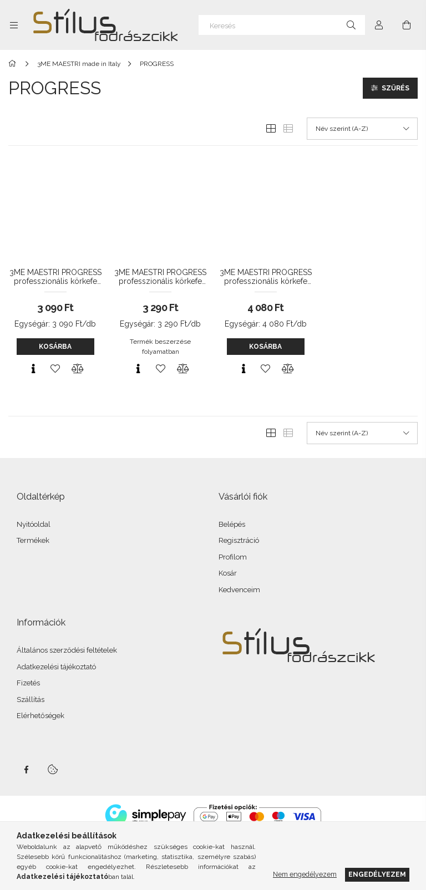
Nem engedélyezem (305, 874)
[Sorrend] (362, 129)
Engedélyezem (377, 874)
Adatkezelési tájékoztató (56, 667)
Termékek (33, 540)
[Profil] (379, 25)
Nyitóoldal (33, 524)
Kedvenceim (239, 590)
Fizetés (28, 683)
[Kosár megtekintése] (406, 25)
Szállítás (30, 699)
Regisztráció (239, 540)
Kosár (228, 573)
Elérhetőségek (40, 715)
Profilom (233, 557)
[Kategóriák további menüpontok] (14, 25)
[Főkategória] (14, 64)
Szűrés (395, 88)
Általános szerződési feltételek (67, 650)
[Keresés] (282, 25)
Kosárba (55, 346)
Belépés (232, 524)
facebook (26, 769)
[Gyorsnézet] (33, 368)
